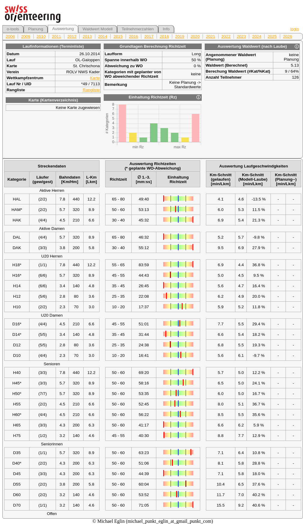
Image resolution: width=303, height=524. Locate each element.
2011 (56, 36)
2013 (87, 36)
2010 (41, 36)
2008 (10, 36)
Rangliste (91, 90)
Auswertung (63, 28)
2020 (195, 36)
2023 (241, 36)
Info (166, 29)
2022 (226, 36)
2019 (179, 36)
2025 (272, 36)
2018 (164, 36)
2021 (210, 36)
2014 (102, 36)
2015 (118, 36)
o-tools (13, 29)
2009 (25, 36)
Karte (95, 78)
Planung (35, 29)
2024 (256, 36)
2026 (287, 36)
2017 (148, 36)
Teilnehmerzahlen (138, 29)
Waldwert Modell (98, 29)
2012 (71, 36)
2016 (133, 36)
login (294, 29)
